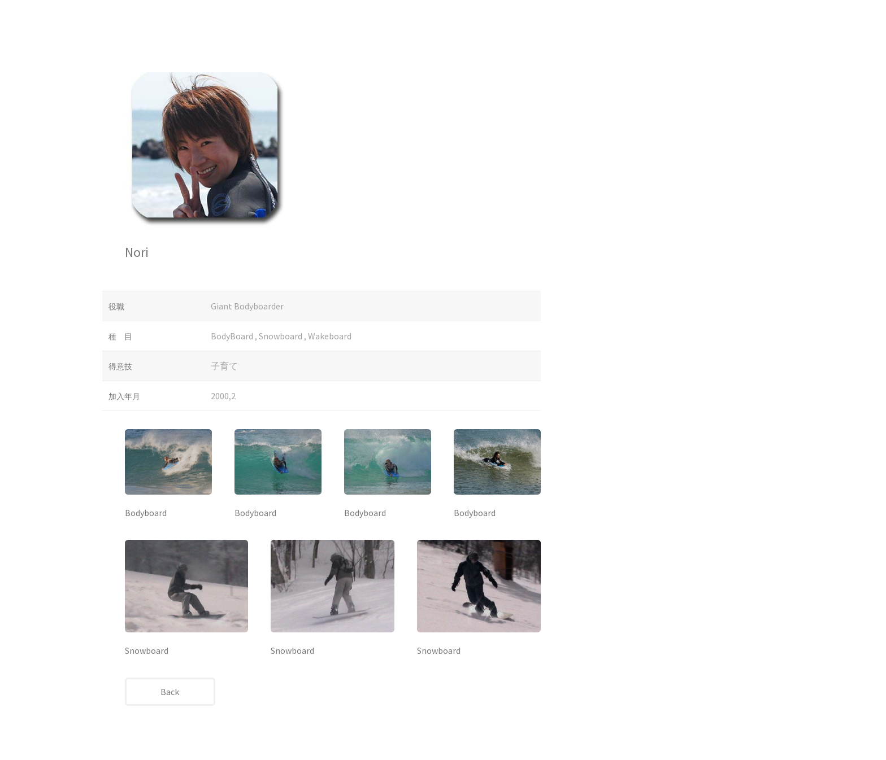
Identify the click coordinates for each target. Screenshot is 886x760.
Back (169, 691)
